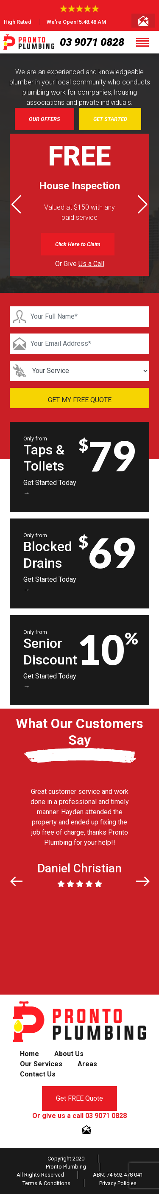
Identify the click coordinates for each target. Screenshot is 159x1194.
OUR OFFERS (44, 119)
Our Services (41, 1064)
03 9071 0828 (92, 42)
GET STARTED (110, 119)
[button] (142, 204)
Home (29, 1054)
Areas (87, 1064)
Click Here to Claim (77, 244)
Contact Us (38, 1074)
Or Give (79, 264)
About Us (69, 1054)
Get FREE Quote (79, 1098)
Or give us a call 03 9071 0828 (79, 1116)
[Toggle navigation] (142, 42)
